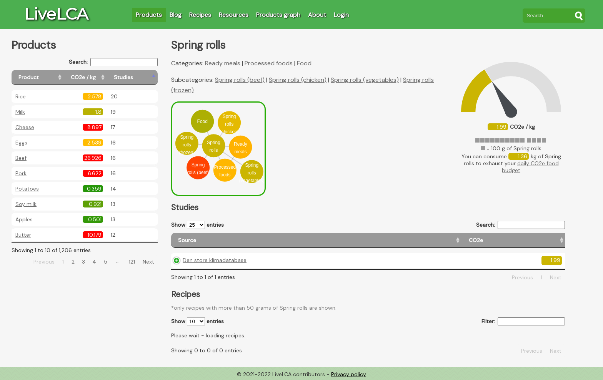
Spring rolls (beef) (240, 80)
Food (304, 63)
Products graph (278, 15)
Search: (113, 62)
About (317, 15)
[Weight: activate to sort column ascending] (542, 240)
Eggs (21, 142)
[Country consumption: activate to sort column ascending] (464, 240)
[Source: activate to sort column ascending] (231, 240)
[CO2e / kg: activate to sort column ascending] (102, 77)
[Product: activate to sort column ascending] (46, 77)
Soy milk (26, 204)
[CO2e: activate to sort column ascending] (313, 240)
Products (149, 15)
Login (341, 15)
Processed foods (269, 63)
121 (132, 261)
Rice (20, 96)
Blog (176, 15)
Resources (233, 15)
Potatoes (27, 188)
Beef (21, 157)
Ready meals (222, 63)
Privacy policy (348, 374)
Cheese (24, 127)
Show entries (197, 225)
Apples (24, 219)
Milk (20, 111)
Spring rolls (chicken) (297, 80)
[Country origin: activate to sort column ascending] (373, 240)
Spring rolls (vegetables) (365, 80)
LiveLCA (56, 14)
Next (148, 261)
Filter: (523, 321)
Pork (21, 173)
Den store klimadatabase (215, 260)
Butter (23, 234)
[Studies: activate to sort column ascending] (141, 77)
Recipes (200, 15)
